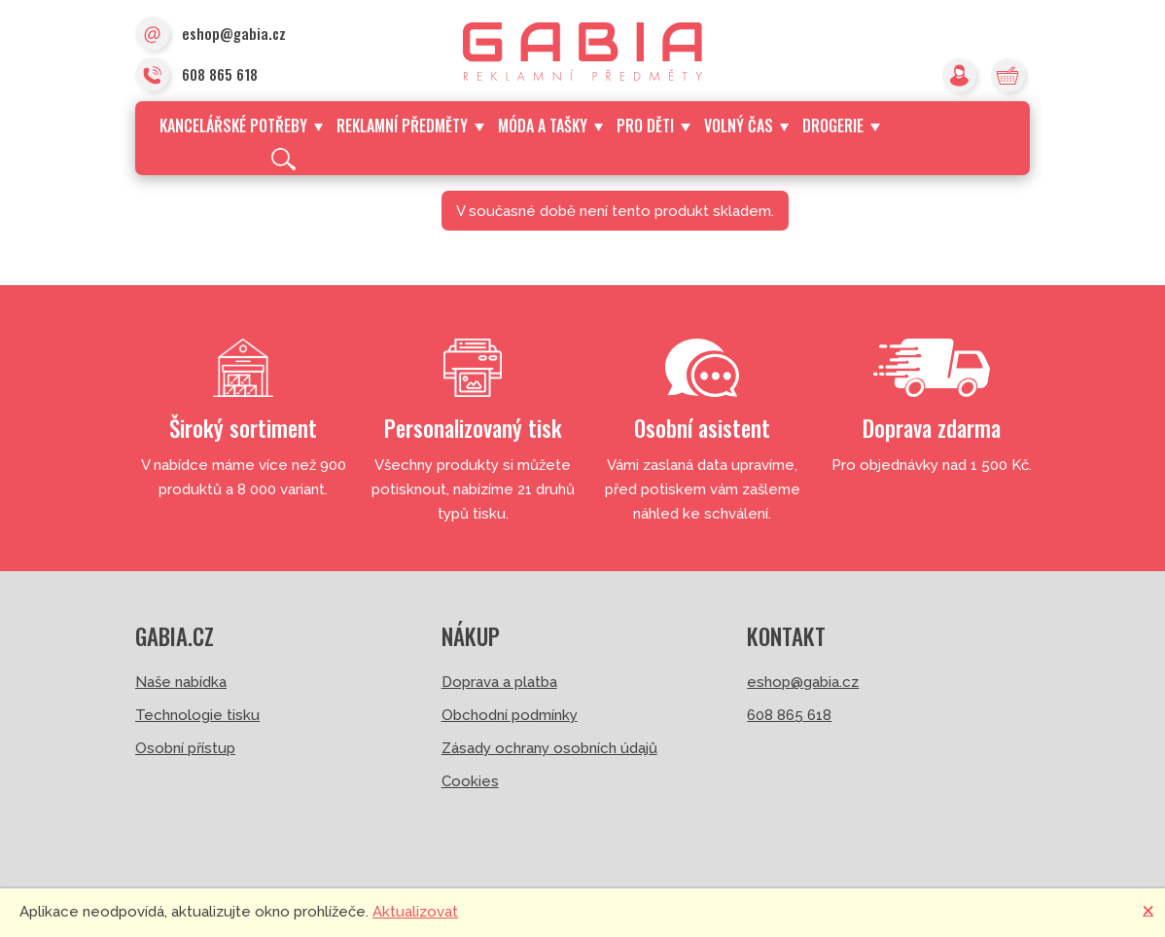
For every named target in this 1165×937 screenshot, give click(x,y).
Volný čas (746, 125)
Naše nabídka (181, 682)
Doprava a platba (499, 682)
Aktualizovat (415, 911)
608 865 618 (196, 75)
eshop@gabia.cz (210, 35)
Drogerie (840, 125)
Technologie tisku (197, 715)
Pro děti (653, 125)
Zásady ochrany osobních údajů (549, 748)
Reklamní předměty (409, 125)
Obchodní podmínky (509, 715)
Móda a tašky (550, 125)
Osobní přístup (185, 748)
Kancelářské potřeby (241, 125)
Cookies (470, 781)
